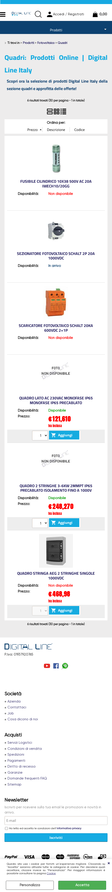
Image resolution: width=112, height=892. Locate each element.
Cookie (51, 873)
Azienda (14, 701)
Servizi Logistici (19, 742)
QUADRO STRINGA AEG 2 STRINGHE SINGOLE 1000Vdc (56, 576)
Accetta (82, 885)
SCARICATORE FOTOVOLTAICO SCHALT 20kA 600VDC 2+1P (56, 328)
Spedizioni (15, 754)
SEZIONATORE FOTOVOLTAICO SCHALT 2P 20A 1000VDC (56, 256)
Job (10, 713)
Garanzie (15, 772)
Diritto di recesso (21, 766)
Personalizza (30, 885)
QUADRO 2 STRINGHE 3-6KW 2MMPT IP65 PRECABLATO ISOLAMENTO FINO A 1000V (56, 488)
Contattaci (16, 707)
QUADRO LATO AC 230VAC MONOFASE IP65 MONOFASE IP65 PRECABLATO (56, 400)
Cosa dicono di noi (22, 719)
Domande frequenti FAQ (27, 778)
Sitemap (14, 784)
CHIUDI (108, 863)
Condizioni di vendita (24, 748)
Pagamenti (16, 760)
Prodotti (56, 30)
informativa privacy (69, 828)
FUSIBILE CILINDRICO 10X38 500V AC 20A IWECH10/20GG (56, 184)
